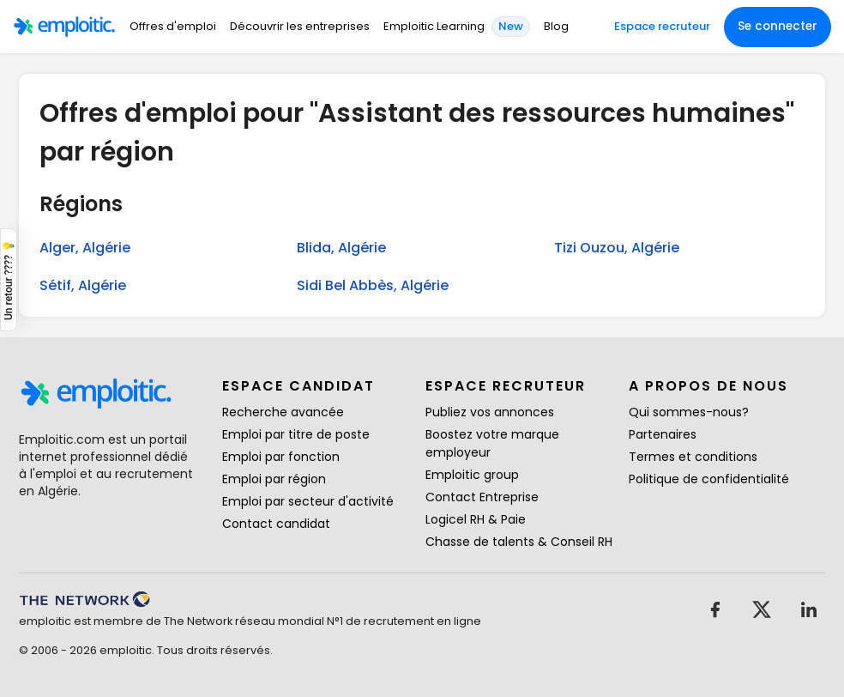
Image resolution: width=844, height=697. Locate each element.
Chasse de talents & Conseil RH (518, 541)
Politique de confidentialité (709, 479)
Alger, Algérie (84, 248)
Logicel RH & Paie (475, 519)
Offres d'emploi (173, 26)
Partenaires (662, 434)
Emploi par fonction (281, 456)
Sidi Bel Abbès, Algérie (373, 285)
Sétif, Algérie (82, 285)
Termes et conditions (693, 456)
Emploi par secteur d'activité (308, 501)
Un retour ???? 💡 (9, 279)
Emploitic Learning (434, 26)
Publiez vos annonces (489, 412)
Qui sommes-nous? (689, 412)
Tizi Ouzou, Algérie (616, 248)
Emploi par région (274, 479)
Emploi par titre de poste (296, 434)
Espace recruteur (662, 26)
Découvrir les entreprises (300, 26)
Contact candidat (276, 523)
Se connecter (777, 26)
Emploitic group (472, 474)
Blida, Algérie (341, 248)
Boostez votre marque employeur (492, 443)
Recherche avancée (283, 412)
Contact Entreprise (482, 497)
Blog (556, 26)
